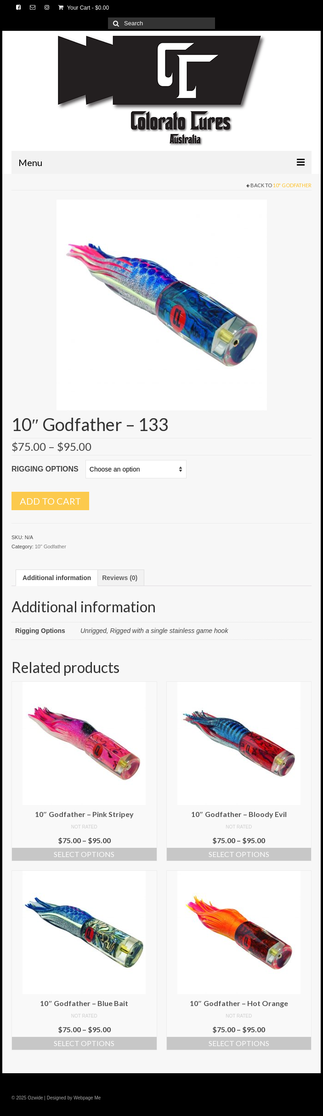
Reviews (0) (119, 577)
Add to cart (50, 500)
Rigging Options (45, 469)
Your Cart (83, 8)
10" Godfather (292, 185)
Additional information (57, 577)
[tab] (57, 578)
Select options (84, 854)
